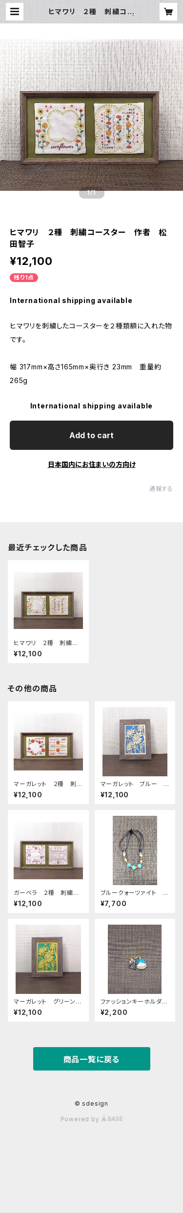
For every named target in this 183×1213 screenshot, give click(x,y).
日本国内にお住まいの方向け (92, 464)
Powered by (92, 1119)
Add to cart (91, 435)
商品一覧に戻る (91, 1059)
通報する (161, 488)
